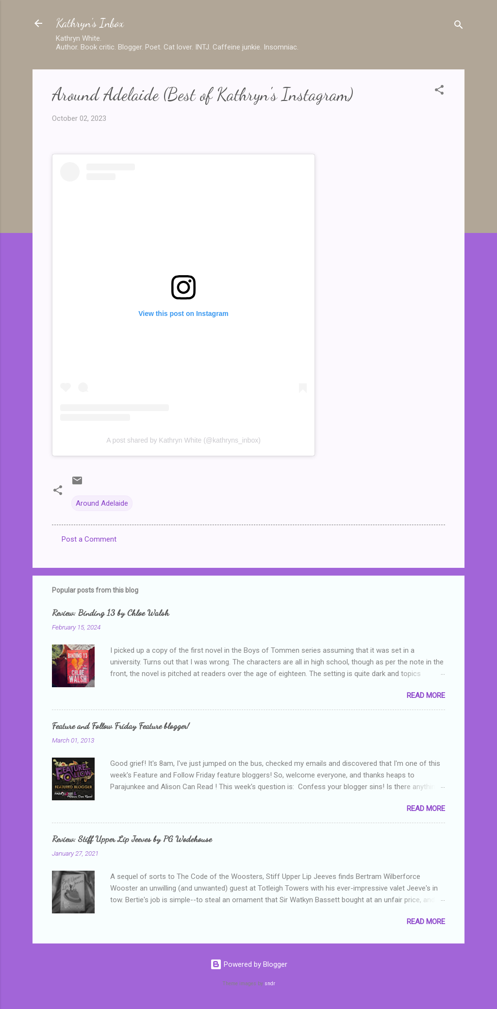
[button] (439, 91)
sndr (270, 983)
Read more (426, 695)
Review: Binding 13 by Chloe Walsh (110, 612)
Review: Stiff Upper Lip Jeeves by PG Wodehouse (132, 838)
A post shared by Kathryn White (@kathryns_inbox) (183, 440)
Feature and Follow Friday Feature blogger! (120, 725)
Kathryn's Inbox (90, 23)
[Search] (458, 26)
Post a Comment (89, 539)
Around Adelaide (102, 503)
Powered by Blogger (248, 964)
